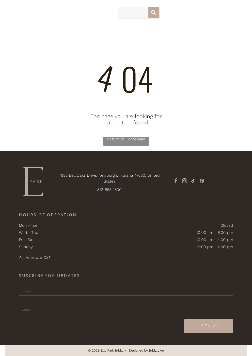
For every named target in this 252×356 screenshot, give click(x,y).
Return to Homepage (126, 139)
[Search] (153, 12)
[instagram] (184, 181)
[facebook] (176, 181)
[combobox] (133, 12)
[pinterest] (201, 181)
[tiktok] (193, 181)
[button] (239, 12)
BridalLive (156, 350)
